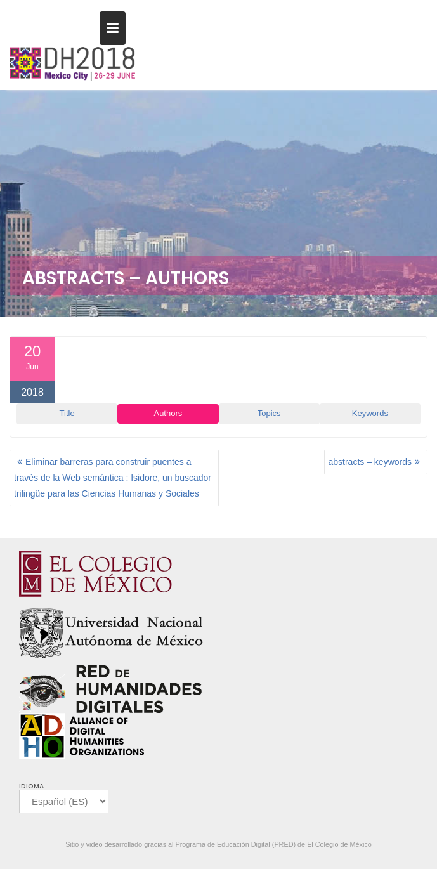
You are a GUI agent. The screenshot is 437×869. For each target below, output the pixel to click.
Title (67, 413)
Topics (269, 413)
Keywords (370, 413)
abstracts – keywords (370, 462)
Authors (167, 413)
